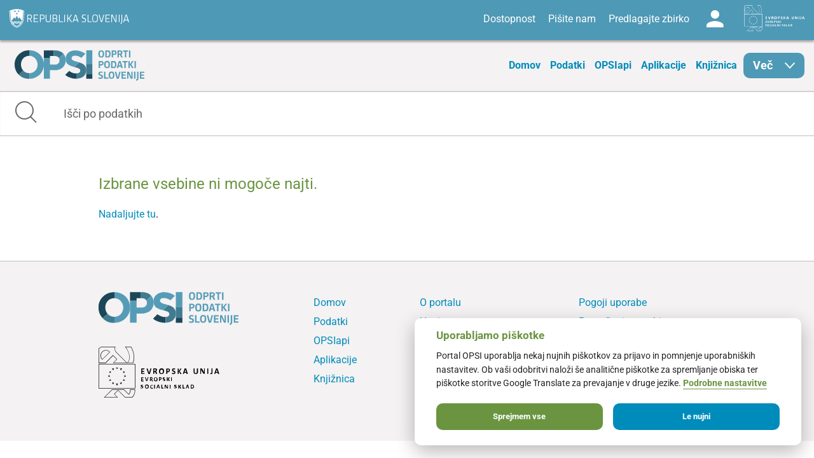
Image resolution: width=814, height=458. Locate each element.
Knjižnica (716, 65)
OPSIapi (613, 65)
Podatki (567, 65)
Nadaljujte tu (127, 214)
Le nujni (696, 416)
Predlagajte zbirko (649, 19)
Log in (715, 19)
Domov (525, 65)
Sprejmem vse (519, 416)
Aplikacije (663, 65)
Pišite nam (572, 19)
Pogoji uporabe (613, 302)
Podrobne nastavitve (725, 383)
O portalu (440, 302)
